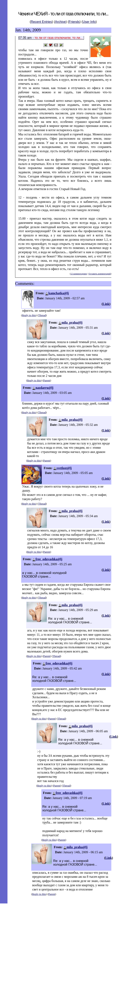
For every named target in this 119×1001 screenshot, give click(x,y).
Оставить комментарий (99, 273)
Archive (60, 21)
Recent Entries (41, 21)
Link (106, 304)
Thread (42, 315)
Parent (46, 380)
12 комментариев (78, 273)
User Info (89, 21)
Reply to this (29, 315)
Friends (74, 21)
